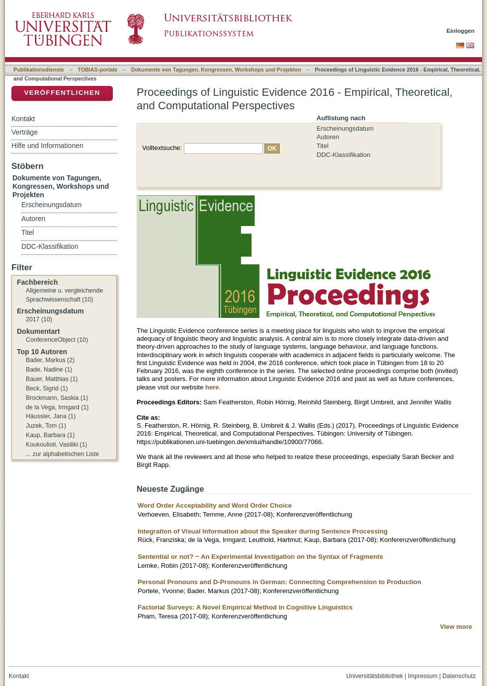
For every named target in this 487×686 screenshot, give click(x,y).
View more (456, 626)
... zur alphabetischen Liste (62, 454)
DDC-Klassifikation (343, 154)
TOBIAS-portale (97, 70)
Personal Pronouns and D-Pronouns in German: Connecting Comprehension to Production (279, 582)
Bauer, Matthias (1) (52, 379)
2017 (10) (39, 319)
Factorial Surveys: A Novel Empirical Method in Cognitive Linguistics (245, 607)
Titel (322, 146)
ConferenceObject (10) (57, 339)
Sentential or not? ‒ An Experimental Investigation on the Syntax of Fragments (260, 556)
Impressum (423, 676)
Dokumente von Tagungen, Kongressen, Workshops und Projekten (216, 70)
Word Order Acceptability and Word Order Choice (215, 505)
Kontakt (23, 119)
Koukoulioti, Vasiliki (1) (56, 444)
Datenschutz (459, 676)
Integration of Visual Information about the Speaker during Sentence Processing (263, 531)
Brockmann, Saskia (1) (57, 397)
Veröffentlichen (62, 92)
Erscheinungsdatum (345, 128)
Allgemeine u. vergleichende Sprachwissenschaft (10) (64, 295)
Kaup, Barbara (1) (50, 435)
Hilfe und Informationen (47, 146)
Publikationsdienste (38, 70)
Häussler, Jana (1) (51, 416)
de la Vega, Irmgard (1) (57, 407)
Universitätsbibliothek (374, 676)
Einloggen (461, 30)
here (212, 387)
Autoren (328, 137)
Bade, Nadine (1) (49, 369)
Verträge (24, 132)
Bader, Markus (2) (50, 360)
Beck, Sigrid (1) (47, 388)
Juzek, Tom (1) (46, 425)
